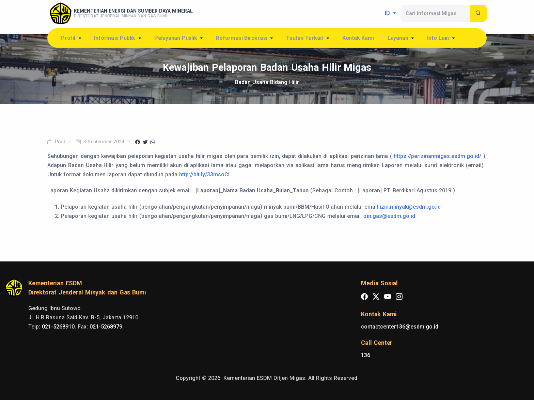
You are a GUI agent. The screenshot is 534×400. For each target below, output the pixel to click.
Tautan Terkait (308, 38)
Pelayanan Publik (179, 38)
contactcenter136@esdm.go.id (399, 326)
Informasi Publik (118, 38)
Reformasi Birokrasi (245, 38)
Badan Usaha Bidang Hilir (267, 82)
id (388, 13)
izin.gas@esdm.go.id (388, 216)
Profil (71, 38)
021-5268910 (58, 326)
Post (60, 141)
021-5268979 (106, 326)
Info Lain (441, 38)
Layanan (401, 38)
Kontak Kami (358, 38)
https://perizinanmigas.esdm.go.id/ (437, 156)
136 (365, 355)
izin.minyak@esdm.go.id (410, 207)
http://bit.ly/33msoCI (204, 174)
